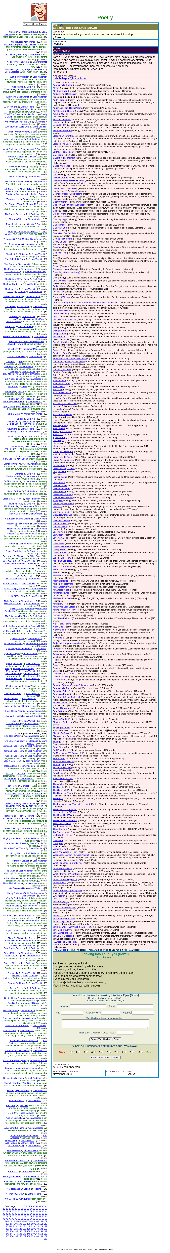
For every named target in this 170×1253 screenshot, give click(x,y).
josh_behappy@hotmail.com (69, 78)
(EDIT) (60, 25)
